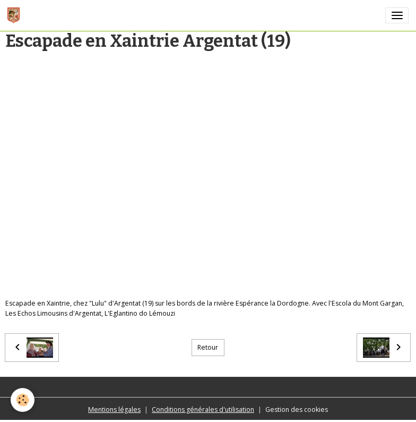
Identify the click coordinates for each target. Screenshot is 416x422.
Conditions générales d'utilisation (203, 409)
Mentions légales (114, 409)
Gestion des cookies (296, 409)
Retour (207, 347)
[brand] (15, 15)
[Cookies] (22, 400)
